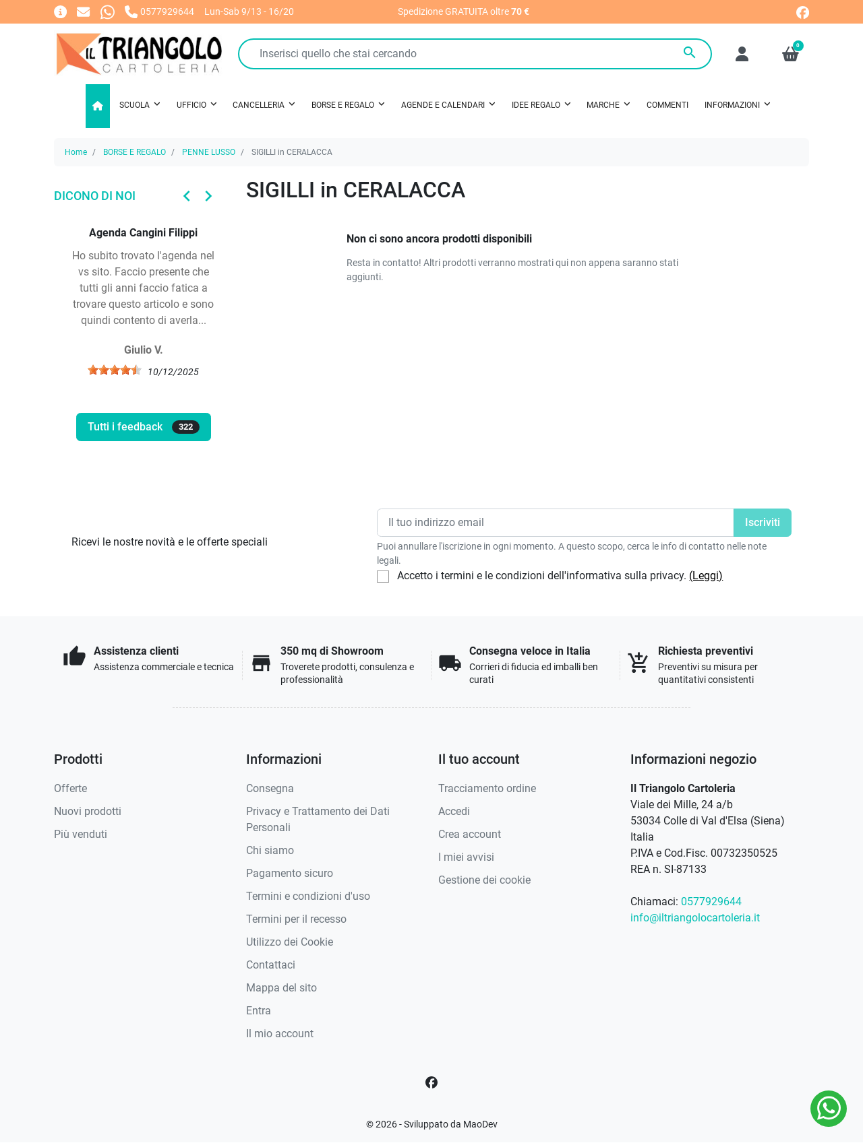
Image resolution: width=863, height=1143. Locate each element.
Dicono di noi (95, 196)
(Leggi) (706, 575)
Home (76, 152)
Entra (258, 1010)
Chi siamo (270, 850)
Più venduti (80, 834)
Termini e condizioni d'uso (308, 896)
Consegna (270, 788)
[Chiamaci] (159, 11)
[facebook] (802, 11)
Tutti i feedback (144, 427)
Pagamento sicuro (289, 873)
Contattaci (270, 964)
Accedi (454, 811)
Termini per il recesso (296, 919)
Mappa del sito (281, 987)
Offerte (70, 788)
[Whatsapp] (107, 11)
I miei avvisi (466, 857)
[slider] (115, 369)
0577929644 (711, 901)
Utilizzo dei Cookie (289, 942)
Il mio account (280, 1033)
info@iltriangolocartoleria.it (695, 917)
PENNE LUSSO (208, 152)
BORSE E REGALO (134, 152)
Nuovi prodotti (87, 811)
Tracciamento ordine (487, 788)
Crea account (469, 834)
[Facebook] (431, 1082)
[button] (790, 53)
